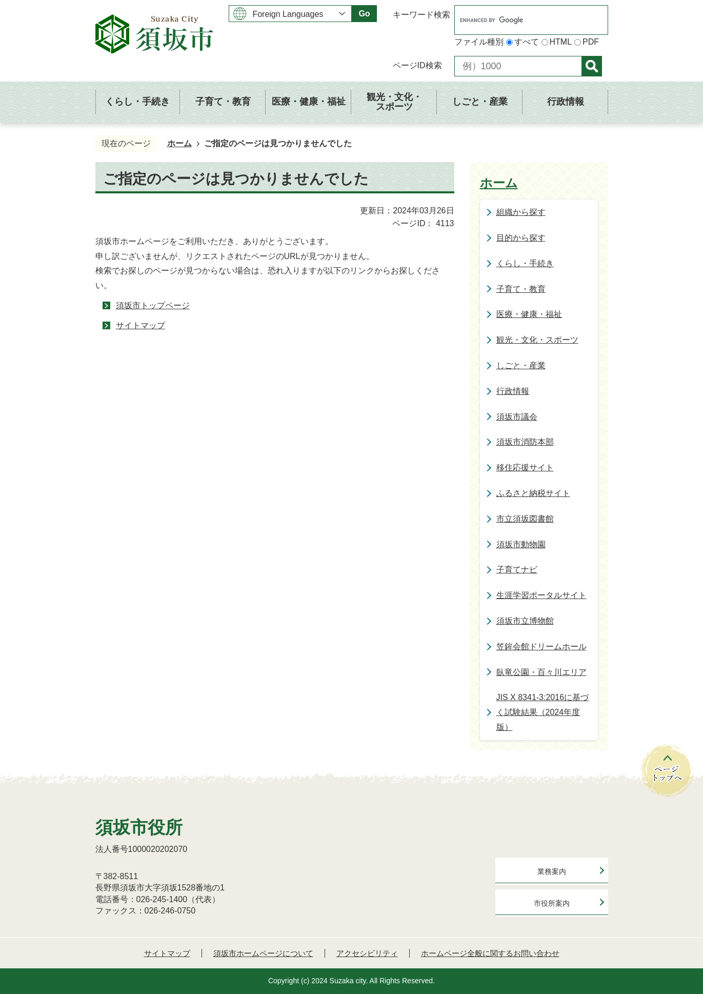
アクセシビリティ (367, 953)
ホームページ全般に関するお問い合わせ (490, 953)
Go (364, 13)
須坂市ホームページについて (263, 953)
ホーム (179, 143)
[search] (520, 20)
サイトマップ (140, 325)
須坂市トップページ (153, 305)
